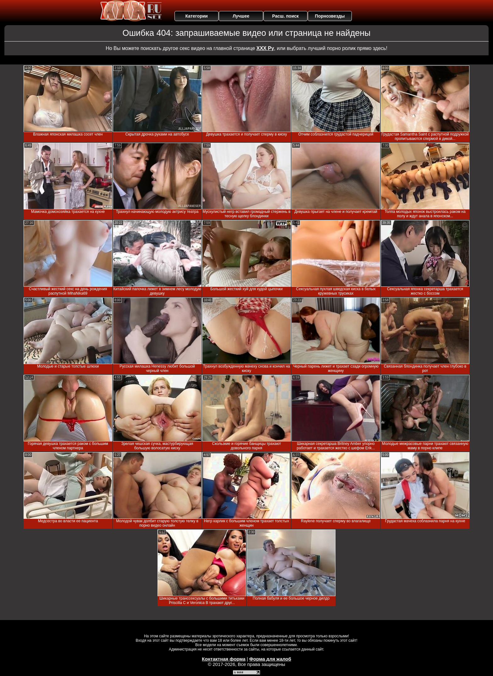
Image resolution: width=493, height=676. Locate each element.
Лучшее (241, 16)
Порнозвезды (330, 16)
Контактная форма (224, 659)
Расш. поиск (285, 16)
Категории (197, 16)
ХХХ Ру (265, 48)
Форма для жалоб (270, 659)
